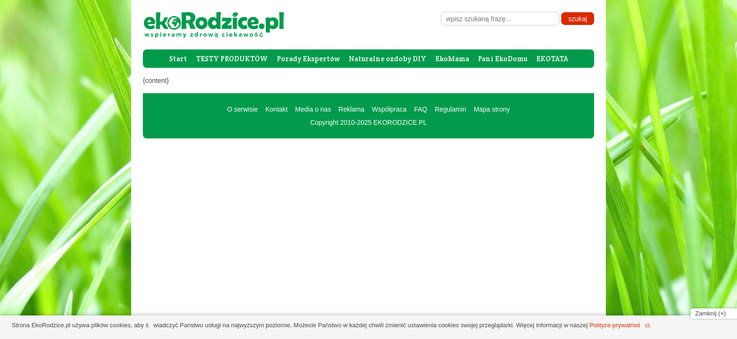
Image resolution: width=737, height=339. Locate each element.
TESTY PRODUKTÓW (232, 58)
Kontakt (276, 109)
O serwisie (242, 109)
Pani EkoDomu (502, 58)
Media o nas (313, 109)
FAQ (420, 109)
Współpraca (389, 109)
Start (178, 58)
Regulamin (450, 109)
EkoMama (452, 58)
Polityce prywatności (619, 325)
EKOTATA (552, 58)
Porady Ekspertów (308, 58)
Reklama (351, 109)
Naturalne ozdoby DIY (387, 58)
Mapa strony (492, 109)
